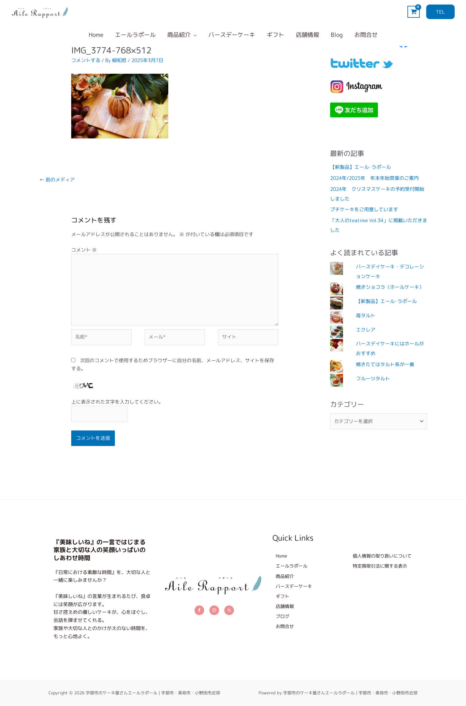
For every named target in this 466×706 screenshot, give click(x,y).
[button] (440, 12)
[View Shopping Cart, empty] (413, 12)
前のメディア (57, 179)
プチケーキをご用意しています (364, 209)
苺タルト (365, 315)
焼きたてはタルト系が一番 (385, 364)
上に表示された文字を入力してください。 (117, 401)
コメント (84, 249)
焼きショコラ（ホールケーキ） (390, 287)
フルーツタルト (373, 378)
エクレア (365, 329)
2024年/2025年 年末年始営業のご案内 (374, 178)
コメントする (85, 60)
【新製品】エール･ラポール (360, 167)
